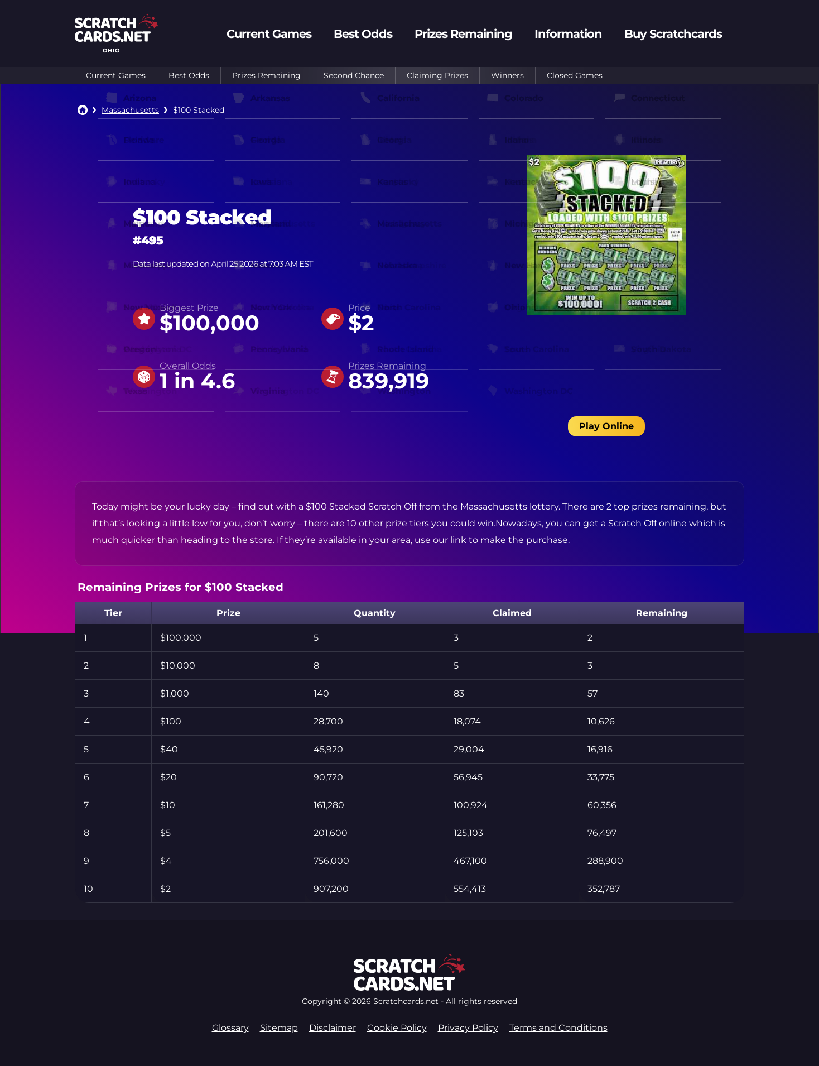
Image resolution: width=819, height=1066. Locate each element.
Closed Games (575, 75)
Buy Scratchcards (673, 34)
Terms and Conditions (558, 1027)
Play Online (606, 426)
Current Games (116, 75)
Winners (507, 75)
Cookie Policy (397, 1027)
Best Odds (188, 75)
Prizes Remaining (266, 75)
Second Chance (354, 75)
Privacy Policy (468, 1027)
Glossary (230, 1027)
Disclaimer (332, 1027)
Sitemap (279, 1027)
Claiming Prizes (437, 75)
